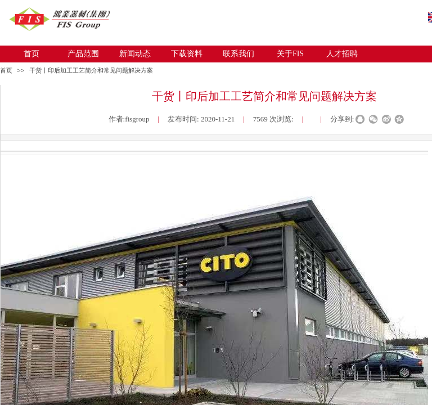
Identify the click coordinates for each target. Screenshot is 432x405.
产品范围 (83, 54)
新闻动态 (135, 54)
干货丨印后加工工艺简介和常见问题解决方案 (91, 70)
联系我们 (238, 54)
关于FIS (290, 54)
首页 (31, 54)
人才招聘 (342, 54)
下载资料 (186, 54)
